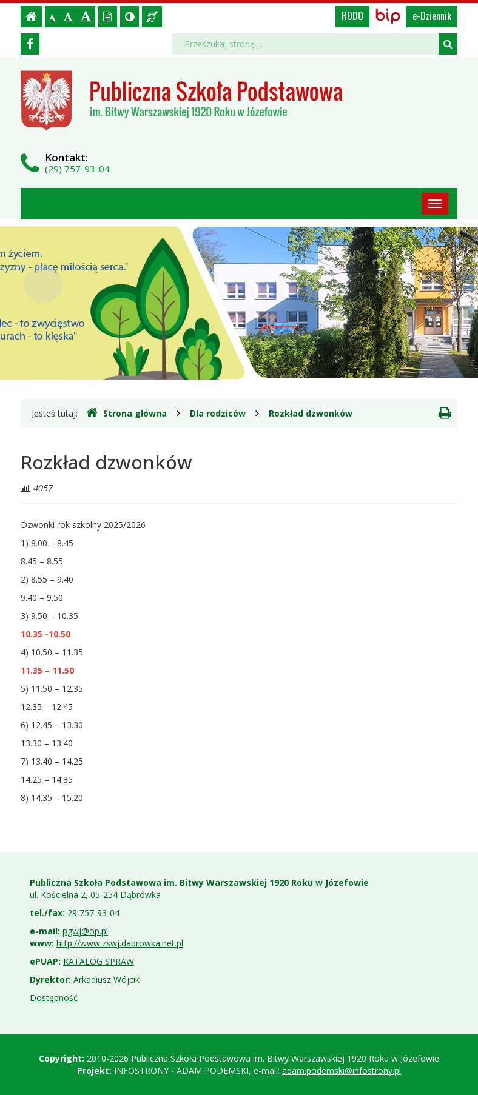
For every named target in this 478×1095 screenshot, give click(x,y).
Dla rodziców (218, 413)
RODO (352, 15)
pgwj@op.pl (85, 931)
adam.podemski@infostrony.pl (341, 1070)
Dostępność (54, 997)
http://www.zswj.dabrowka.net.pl (119, 943)
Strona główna (126, 413)
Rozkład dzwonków (310, 413)
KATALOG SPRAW (98, 961)
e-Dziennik (431, 15)
